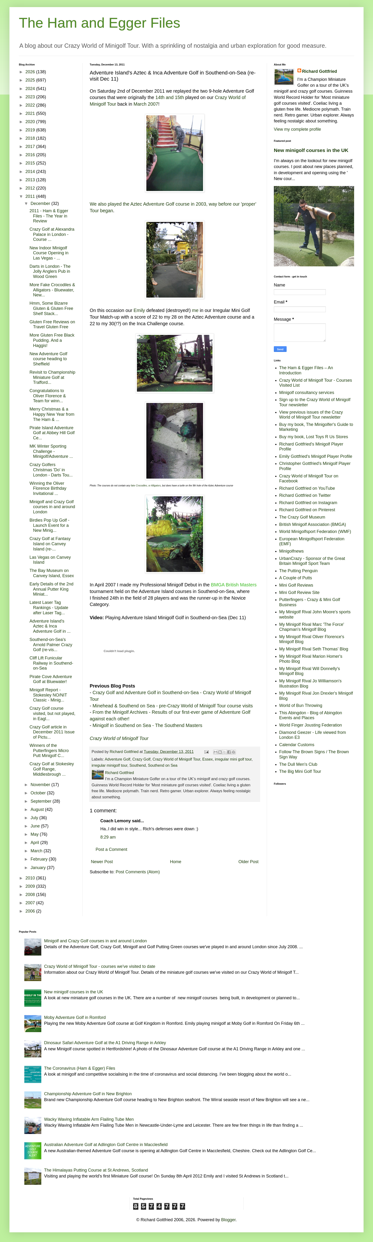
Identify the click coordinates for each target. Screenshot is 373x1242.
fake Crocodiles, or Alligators (146, 485)
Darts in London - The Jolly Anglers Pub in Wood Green (50, 271)
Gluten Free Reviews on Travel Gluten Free (52, 324)
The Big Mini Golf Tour (300, 771)
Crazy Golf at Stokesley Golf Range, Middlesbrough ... (52, 769)
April (35, 842)
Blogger (228, 1219)
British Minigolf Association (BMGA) (312, 524)
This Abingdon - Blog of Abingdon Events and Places (310, 715)
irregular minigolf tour (109, 765)
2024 (30, 88)
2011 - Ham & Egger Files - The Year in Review (49, 215)
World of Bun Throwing (300, 705)
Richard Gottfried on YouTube (307, 488)
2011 (30, 196)
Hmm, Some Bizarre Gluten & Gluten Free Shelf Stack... (51, 308)
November (40, 784)
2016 (30, 154)
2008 (30, 894)
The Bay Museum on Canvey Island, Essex (52, 573)
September (41, 801)
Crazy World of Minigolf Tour (176, 759)
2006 (30, 911)
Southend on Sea (162, 765)
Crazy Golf (141, 759)
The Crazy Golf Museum (302, 517)
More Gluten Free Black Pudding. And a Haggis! (52, 340)
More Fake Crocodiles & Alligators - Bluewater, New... (52, 289)
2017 (30, 146)
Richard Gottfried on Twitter (305, 495)
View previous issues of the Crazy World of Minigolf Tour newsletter (311, 415)
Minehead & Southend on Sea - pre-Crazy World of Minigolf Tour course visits (173, 705)
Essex (207, 759)
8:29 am (108, 837)
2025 (30, 80)
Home (175, 861)
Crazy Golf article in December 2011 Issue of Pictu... (52, 732)
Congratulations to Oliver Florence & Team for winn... (48, 395)
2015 (30, 163)
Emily (139, 310)
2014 (30, 171)
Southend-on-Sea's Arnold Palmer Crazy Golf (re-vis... (51, 644)
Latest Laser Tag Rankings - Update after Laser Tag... (49, 607)
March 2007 (145, 104)
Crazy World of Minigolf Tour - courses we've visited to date (99, 966)
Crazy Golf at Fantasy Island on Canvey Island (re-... (50, 543)
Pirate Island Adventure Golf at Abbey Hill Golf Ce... (52, 432)
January (38, 867)
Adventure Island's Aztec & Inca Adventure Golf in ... (50, 626)
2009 (30, 886)
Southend (137, 765)
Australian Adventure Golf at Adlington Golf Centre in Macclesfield (106, 1144)
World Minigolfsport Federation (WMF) (315, 531)
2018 (30, 138)
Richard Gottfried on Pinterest (307, 509)
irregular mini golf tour (233, 759)
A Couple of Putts (295, 578)
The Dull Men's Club (298, 764)
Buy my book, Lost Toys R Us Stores (313, 436)
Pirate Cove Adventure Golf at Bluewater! (51, 679)
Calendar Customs (296, 744)
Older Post (248, 861)
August (37, 809)
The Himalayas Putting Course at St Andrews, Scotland (96, 1170)
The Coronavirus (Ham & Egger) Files (79, 1068)
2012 (30, 188)
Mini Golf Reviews (296, 585)
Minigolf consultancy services (306, 392)
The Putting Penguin (298, 570)
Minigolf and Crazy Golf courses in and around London (52, 506)
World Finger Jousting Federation (310, 725)
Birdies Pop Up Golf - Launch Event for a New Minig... (49, 525)
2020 (30, 121)
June (35, 826)
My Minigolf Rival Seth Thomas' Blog (313, 649)
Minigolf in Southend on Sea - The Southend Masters (147, 725)
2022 (30, 105)
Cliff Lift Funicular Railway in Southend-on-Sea (51, 663)
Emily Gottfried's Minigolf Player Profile (315, 456)
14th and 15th (169, 97)
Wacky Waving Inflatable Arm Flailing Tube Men (89, 1119)
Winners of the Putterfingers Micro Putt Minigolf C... (49, 750)
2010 (30, 878)
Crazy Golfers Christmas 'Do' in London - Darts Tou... (51, 469)
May (35, 834)
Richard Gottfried (319, 71)
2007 (30, 902)
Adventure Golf (117, 759)
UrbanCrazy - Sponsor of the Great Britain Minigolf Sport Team (312, 561)
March (36, 850)
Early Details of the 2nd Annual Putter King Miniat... (51, 589)
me (195, 310)
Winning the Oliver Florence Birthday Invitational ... (48, 488)
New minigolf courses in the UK (311, 150)
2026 (30, 71)
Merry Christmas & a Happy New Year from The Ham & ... (52, 414)
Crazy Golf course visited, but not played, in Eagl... (52, 713)
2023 (30, 97)
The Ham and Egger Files (99, 23)
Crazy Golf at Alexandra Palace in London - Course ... (52, 234)
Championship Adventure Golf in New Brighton (88, 1093)
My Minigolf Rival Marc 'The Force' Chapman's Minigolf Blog (311, 627)
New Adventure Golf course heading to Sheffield (48, 358)
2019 (30, 130)
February (39, 859)
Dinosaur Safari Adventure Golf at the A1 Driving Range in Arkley (105, 1042)
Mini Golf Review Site (299, 592)
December (40, 203)
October (38, 793)
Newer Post (102, 861)
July (34, 817)
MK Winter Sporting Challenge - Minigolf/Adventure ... (51, 451)
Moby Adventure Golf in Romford (75, 1017)
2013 (30, 179)
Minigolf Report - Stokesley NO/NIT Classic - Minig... (48, 695)
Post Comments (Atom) (138, 872)
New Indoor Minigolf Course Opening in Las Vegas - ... (49, 253)
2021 (30, 113)
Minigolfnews (291, 551)
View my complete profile (297, 129)
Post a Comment (111, 849)
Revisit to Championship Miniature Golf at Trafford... (52, 377)
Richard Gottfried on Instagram (308, 502)
